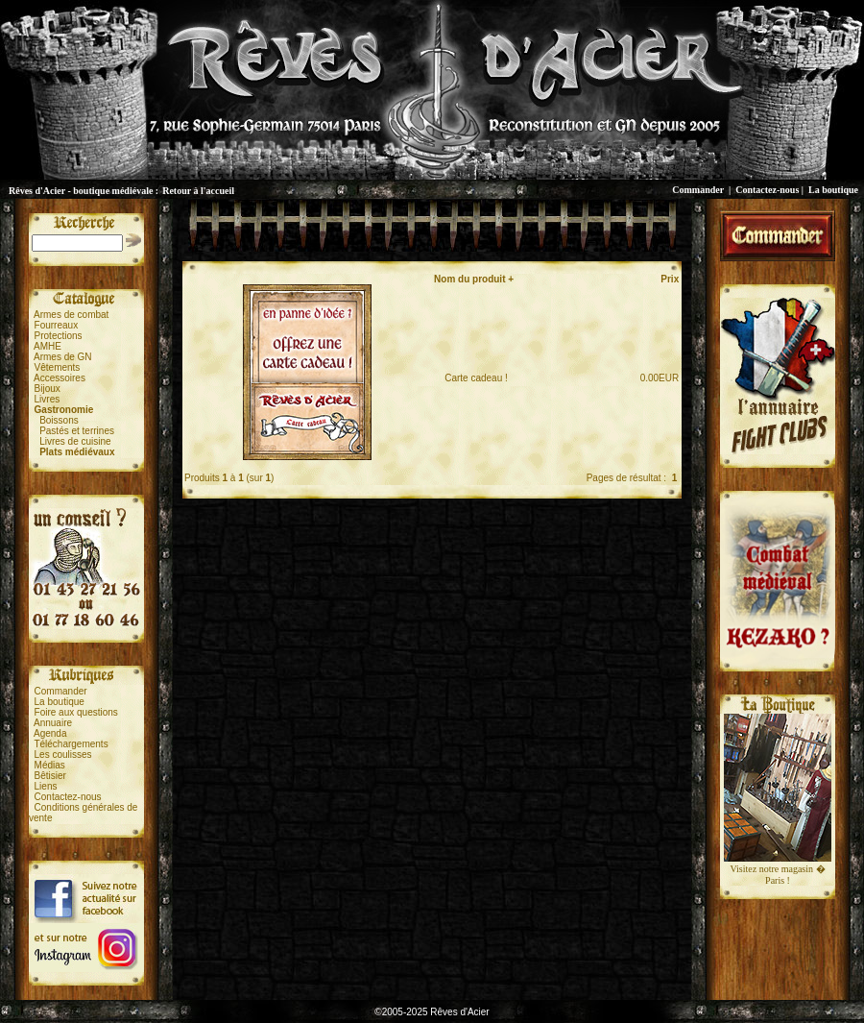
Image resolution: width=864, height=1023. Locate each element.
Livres (47, 399)
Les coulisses (63, 754)
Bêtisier (50, 775)
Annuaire (53, 723)
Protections (59, 335)
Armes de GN (63, 357)
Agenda (50, 733)
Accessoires (59, 378)
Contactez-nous (767, 189)
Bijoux (47, 388)
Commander (698, 189)
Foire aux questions (76, 712)
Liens (46, 786)
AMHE (47, 346)
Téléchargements (71, 744)
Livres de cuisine (74, 441)
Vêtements (58, 367)
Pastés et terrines (76, 431)
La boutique (833, 189)
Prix (669, 279)
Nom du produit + (474, 279)
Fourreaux (57, 325)
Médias (50, 765)
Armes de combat (71, 314)
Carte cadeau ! (471, 378)
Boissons (59, 420)
